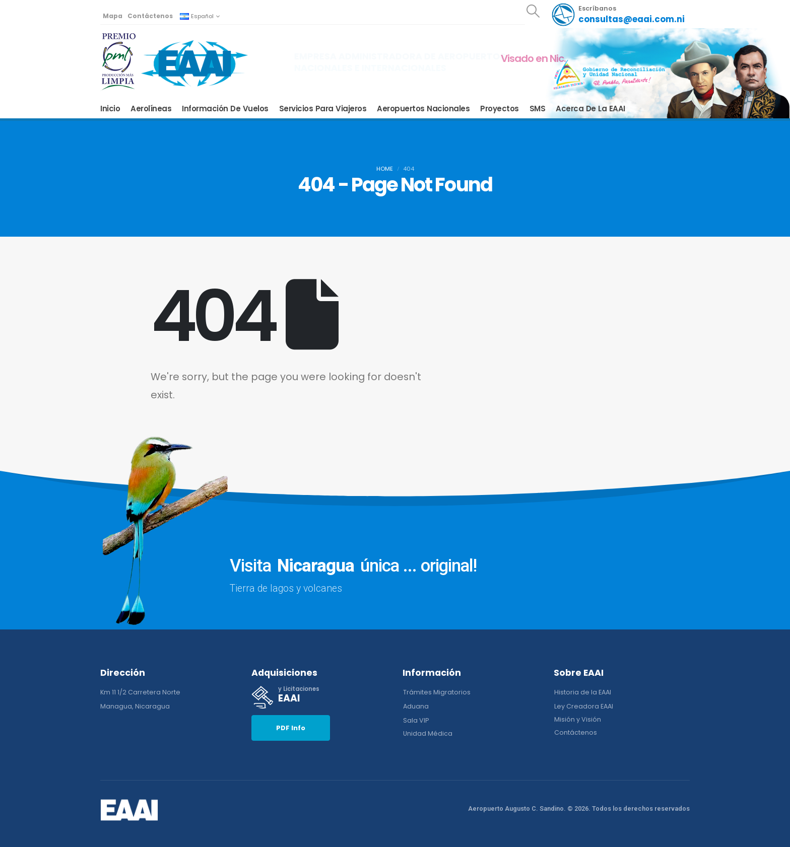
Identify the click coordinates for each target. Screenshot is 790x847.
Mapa (112, 16)
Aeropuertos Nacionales (423, 109)
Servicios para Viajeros (323, 109)
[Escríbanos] (618, 15)
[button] (533, 11)
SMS (538, 109)
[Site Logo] (194, 62)
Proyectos (499, 109)
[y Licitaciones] (319, 697)
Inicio (110, 109)
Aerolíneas (150, 109)
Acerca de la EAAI (590, 109)
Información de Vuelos (225, 109)
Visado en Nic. (533, 58)
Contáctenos (150, 16)
